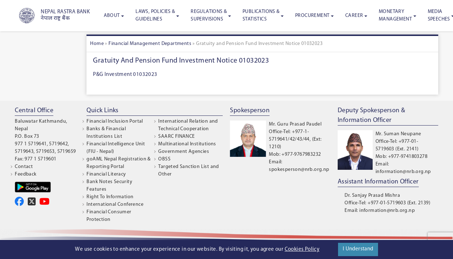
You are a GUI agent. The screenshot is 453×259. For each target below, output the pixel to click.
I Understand (358, 249)
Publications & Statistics (261, 15)
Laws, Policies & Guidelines (155, 15)
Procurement (312, 15)
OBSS (164, 159)
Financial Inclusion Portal (114, 121)
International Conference (114, 204)
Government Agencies (183, 151)
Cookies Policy (302, 249)
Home (97, 43)
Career (354, 15)
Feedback (25, 174)
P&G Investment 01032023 (125, 74)
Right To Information (109, 197)
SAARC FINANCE (176, 136)
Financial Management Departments (149, 43)
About (112, 15)
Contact (24, 166)
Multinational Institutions (187, 144)
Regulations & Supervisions (209, 15)
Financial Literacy (106, 174)
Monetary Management (395, 15)
